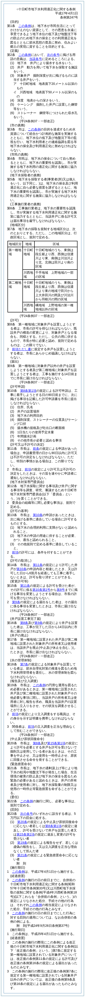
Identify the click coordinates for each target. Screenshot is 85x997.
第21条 (22, 855)
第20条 (22, 822)
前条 (36, 448)
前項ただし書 (21, 349)
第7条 (24, 664)
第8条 (24, 623)
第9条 (16, 602)
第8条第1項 (28, 390)
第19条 (22, 842)
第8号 (61, 590)
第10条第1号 (41, 590)
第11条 (38, 565)
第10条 (38, 515)
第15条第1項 (56, 743)
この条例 (24, 26)
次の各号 (53, 55)
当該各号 (35, 59)
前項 (28, 469)
